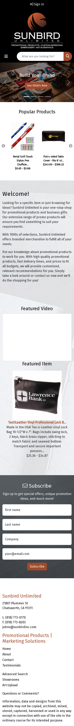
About (6, 654)
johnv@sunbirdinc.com (19, 627)
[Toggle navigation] (6, 56)
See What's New (37, 85)
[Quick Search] (40, 56)
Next (71, 146)
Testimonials (11, 665)
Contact (8, 660)
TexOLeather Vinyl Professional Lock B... (37, 422)
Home (6, 649)
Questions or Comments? (20, 693)
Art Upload (10, 685)
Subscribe (37, 566)
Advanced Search (15, 674)
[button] (5, 82)
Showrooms (10, 679)
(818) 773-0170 (15, 617)
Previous (3, 146)
